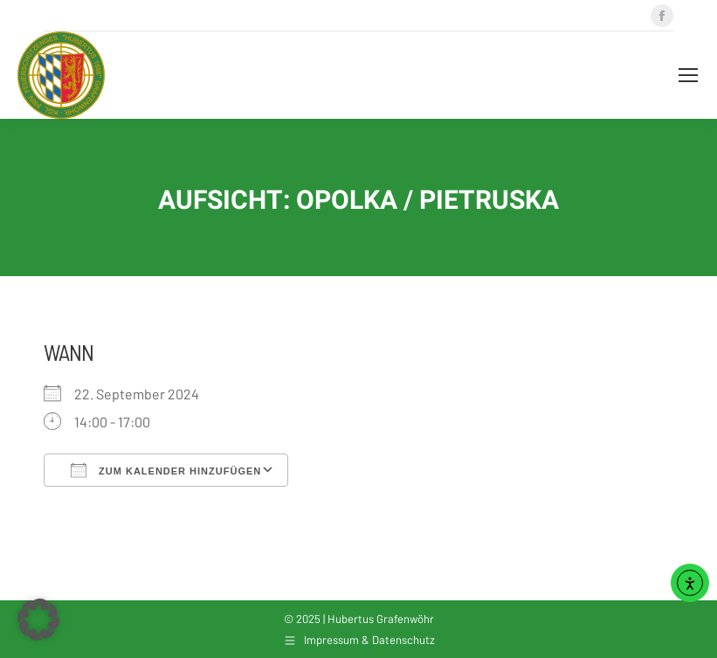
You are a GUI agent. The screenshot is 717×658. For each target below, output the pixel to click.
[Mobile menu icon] (688, 75)
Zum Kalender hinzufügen (166, 470)
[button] (38, 619)
